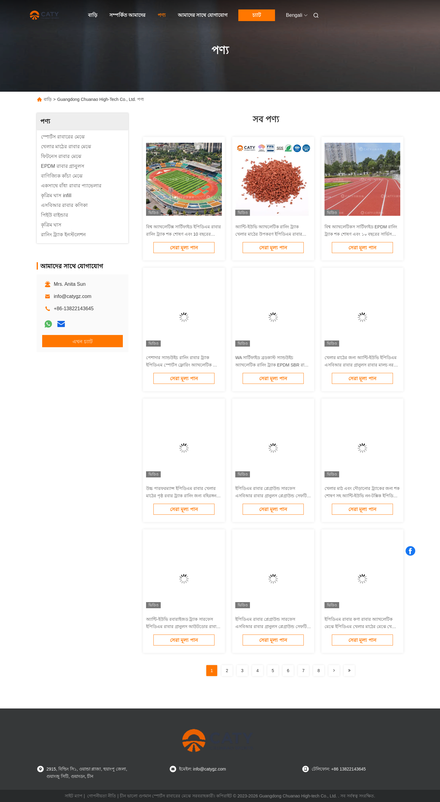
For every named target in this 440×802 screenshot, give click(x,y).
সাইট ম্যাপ (73, 795)
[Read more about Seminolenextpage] (333, 670)
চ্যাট (256, 15)
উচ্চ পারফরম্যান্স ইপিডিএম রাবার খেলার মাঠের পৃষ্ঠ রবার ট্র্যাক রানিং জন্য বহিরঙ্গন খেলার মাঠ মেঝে (181, 496)
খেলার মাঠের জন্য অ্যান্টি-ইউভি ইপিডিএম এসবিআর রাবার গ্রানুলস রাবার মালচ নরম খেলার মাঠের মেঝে (360, 365)
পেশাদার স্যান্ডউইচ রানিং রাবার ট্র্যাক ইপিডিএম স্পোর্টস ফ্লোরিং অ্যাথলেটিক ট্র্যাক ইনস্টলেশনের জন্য (184, 365)
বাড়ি (92, 15)
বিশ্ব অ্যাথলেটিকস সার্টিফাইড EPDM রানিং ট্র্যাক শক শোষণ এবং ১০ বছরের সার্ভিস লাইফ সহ (360, 234)
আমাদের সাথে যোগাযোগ (202, 15)
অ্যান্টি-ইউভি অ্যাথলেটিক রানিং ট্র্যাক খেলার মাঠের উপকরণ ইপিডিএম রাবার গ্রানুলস (268, 234)
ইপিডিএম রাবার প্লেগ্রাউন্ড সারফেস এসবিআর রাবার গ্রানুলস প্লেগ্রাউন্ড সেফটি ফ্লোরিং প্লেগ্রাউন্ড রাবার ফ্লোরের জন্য (271, 496)
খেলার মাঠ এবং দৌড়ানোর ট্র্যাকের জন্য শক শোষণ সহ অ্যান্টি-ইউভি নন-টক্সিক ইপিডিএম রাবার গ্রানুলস (362, 496)
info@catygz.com (72, 296)
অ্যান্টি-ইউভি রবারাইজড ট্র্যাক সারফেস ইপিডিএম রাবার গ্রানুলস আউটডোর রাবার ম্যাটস (182, 626)
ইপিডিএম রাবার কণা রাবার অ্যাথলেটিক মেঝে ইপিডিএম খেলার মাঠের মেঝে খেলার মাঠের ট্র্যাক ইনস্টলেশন (361, 626)
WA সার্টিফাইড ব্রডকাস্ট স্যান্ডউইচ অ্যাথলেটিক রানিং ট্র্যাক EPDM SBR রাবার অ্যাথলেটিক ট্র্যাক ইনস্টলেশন (272, 365)
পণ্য (162, 15)
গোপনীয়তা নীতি (101, 795)
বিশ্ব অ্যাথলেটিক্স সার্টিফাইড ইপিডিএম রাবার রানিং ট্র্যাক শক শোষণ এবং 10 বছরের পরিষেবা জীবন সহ (183, 234)
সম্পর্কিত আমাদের (127, 15)
